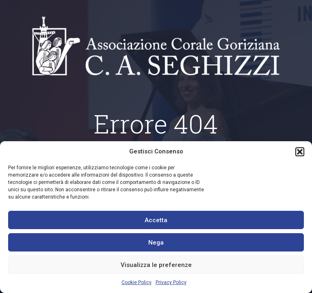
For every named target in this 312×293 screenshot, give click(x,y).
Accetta (156, 220)
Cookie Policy (136, 282)
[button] (300, 152)
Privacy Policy (171, 282)
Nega (156, 242)
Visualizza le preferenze (156, 265)
